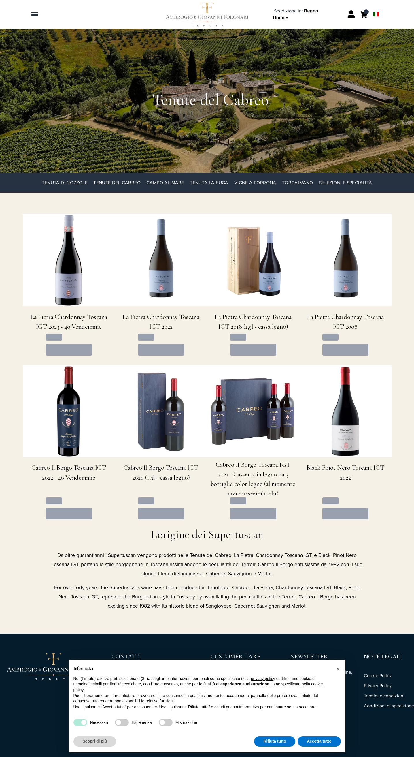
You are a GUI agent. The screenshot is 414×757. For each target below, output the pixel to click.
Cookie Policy (378, 675)
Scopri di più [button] (95, 741)
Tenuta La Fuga (209, 182)
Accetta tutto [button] (319, 741)
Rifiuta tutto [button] (274, 741)
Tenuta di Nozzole (65, 182)
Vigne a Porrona (255, 182)
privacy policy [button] (263, 678)
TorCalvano (297, 182)
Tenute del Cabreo (117, 182)
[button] (338, 668)
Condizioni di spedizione (389, 705)
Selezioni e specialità (345, 182)
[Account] (351, 14)
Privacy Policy (378, 685)
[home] (207, 14)
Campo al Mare (165, 182)
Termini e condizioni (384, 695)
